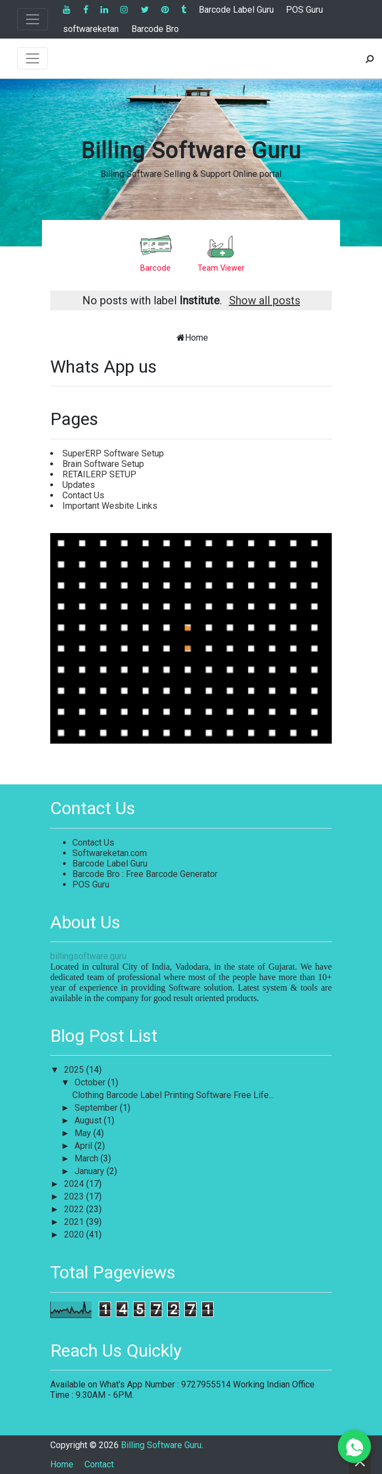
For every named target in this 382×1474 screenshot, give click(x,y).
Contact (99, 1464)
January (91, 1171)
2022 (75, 1209)
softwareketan (91, 29)
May (84, 1133)
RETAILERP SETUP (99, 474)
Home (196, 337)
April (84, 1146)
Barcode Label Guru (236, 9)
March (87, 1158)
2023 (75, 1196)
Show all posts (264, 300)
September (97, 1107)
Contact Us (83, 495)
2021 (75, 1222)
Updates (78, 485)
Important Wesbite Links (109, 506)
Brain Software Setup (103, 464)
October (91, 1082)
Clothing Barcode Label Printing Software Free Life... (173, 1095)
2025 (75, 1069)
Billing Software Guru (191, 151)
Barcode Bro (155, 29)
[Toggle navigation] (32, 19)
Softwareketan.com (109, 853)
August (89, 1120)
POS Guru (304, 9)
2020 (75, 1234)
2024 (75, 1184)
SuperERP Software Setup (113, 453)
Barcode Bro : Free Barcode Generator (144, 874)
